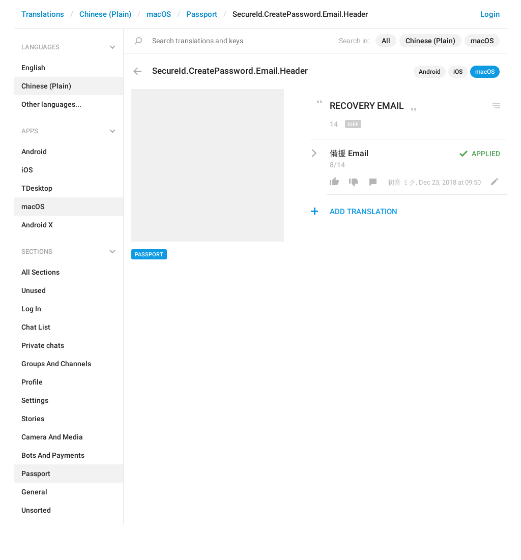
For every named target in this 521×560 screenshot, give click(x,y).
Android (430, 71)
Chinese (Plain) (105, 14)
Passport (201, 14)
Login (490, 14)
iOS (457, 71)
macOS (159, 14)
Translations (42, 14)
